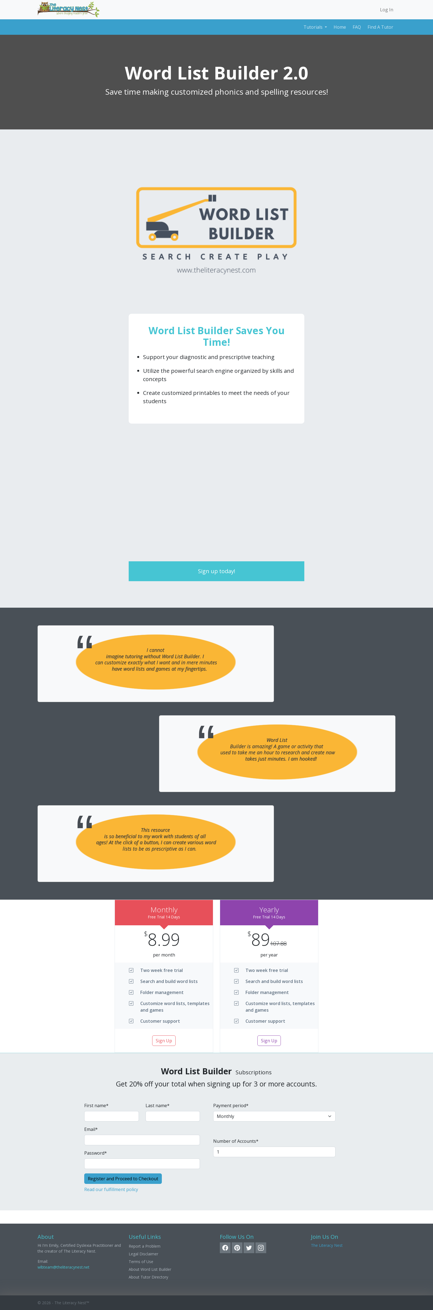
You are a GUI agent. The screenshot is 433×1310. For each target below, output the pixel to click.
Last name (158, 1105)
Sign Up (164, 1041)
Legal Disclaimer (143, 1253)
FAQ (357, 27)
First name (96, 1105)
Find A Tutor (380, 27)
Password (95, 1153)
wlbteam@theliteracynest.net (63, 1267)
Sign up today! (216, 571)
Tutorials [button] (313, 27)
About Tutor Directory (148, 1277)
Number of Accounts (235, 1141)
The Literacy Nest (327, 1245)
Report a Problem (144, 1246)
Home (340, 27)
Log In (386, 10)
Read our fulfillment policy (111, 1189)
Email (91, 1129)
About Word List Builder (150, 1269)
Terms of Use (141, 1261)
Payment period (231, 1105)
